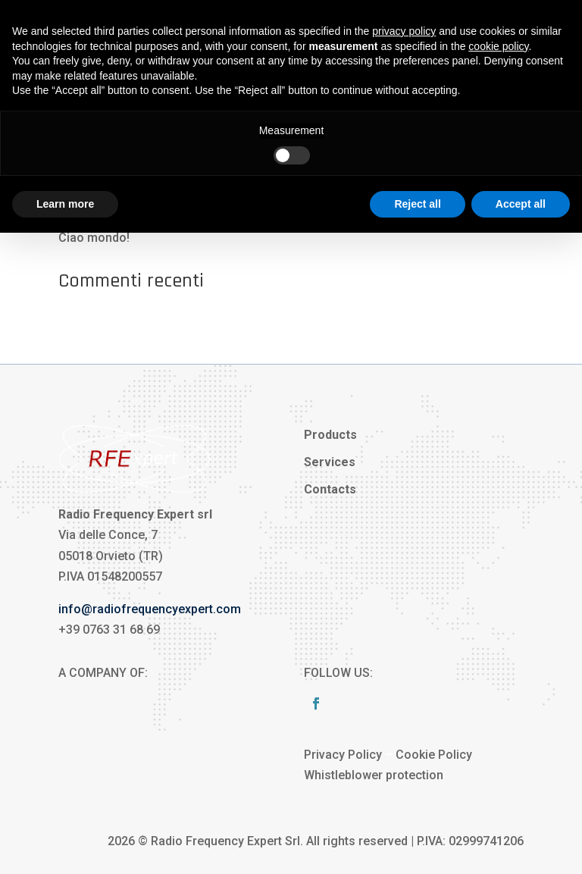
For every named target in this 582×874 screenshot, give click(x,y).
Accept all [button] (521, 204)
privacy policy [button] (404, 31)
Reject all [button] (417, 204)
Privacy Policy (343, 754)
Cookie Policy (434, 754)
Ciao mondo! (94, 237)
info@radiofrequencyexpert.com (149, 609)
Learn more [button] (65, 204)
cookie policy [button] (498, 46)
